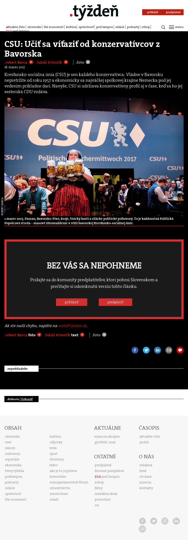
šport (54, 453)
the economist (53, 27)
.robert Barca (16, 62)
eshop (146, 27)
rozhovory (12, 453)
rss (97, 505)
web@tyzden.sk (72, 325)
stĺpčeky (56, 442)
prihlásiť (71, 302)
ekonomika (13, 465)
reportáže (12, 459)
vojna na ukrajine (107, 436)
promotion (103, 499)
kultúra (71, 27)
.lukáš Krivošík (49, 62)
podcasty (133, 27)
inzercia (145, 482)
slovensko (34, 27)
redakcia (146, 465)
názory (10, 448)
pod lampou (104, 27)
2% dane (146, 476)
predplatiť (115, 302)
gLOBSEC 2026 (105, 442)
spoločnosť (86, 27)
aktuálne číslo (15, 27)
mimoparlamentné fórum (69, 482)
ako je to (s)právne (63, 471)
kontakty (146, 488)
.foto (80, 62)
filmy (98, 488)
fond (143, 471)
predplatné (103, 465)
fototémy (57, 459)
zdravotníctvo (60, 488)
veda (53, 448)
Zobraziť (27, 399)
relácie (119, 27)
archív (144, 442)
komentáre (58, 476)
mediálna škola (106, 494)
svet (8, 442)
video (54, 465)
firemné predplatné (109, 471)
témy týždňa (14, 471)
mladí (54, 499)
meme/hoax (59, 494)
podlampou (13, 476)
